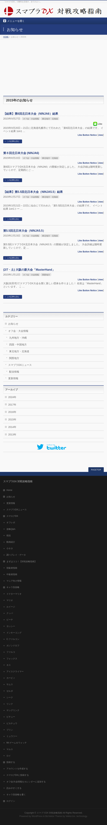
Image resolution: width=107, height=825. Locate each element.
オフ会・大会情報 (31, 119)
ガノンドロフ (12, 645)
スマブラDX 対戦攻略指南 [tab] (17, 481)
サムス (9, 684)
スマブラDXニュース (20, 364)
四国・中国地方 (18, 344)
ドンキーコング (14, 632)
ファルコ (10, 652)
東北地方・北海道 (50, 119)
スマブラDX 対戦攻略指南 (49, 813)
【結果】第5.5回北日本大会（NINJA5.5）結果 (33, 191)
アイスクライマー (15, 671)
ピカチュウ (11, 723)
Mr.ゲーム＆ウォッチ (16, 742)
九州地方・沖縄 (18, 337)
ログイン (10, 801)
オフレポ (10, 522)
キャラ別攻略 (12, 587)
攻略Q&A (10, 529)
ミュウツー (11, 736)
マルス (9, 749)
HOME (6, 37)
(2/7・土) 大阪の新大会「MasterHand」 (29, 269)
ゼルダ (9, 691)
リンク (9, 704)
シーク (9, 697)
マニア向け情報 (14, 581)
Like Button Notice (87, 135)
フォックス (11, 658)
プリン (9, 730)
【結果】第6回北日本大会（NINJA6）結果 (30, 113)
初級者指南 (11, 568)
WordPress (37, 816)
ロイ (8, 756)
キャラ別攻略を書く (16, 794)
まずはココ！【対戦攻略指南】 (21, 561)
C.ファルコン (12, 639)
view (100, 135)
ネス (8, 665)
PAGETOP (96, 469)
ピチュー (10, 717)
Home (9, 490)
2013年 (12, 434)
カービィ (10, 678)
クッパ (9, 613)
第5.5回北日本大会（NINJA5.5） (24, 230)
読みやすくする (14, 788)
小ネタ (9, 548)
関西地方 (46, 275)
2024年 (12, 397)
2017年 (12, 404)
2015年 (12, 419)
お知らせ (13, 323)
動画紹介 (10, 542)
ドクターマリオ (14, 594)
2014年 (12, 427)
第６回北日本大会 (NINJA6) (21, 153)
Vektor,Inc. (71, 816)
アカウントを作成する (17, 768)
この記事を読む (13, 141)
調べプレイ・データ (16, 555)
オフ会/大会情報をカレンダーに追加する (26, 781)
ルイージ (10, 607)
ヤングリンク (12, 710)
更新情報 (13, 378)
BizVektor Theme (53, 816)
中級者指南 (11, 574)
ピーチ (9, 619)
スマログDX (12, 516)
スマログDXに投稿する (17, 775)
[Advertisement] (53, 66)
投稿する (10, 762)
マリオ (9, 600)
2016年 (12, 412)
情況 (8, 535)
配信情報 (14, 371)
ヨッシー (10, 626)
